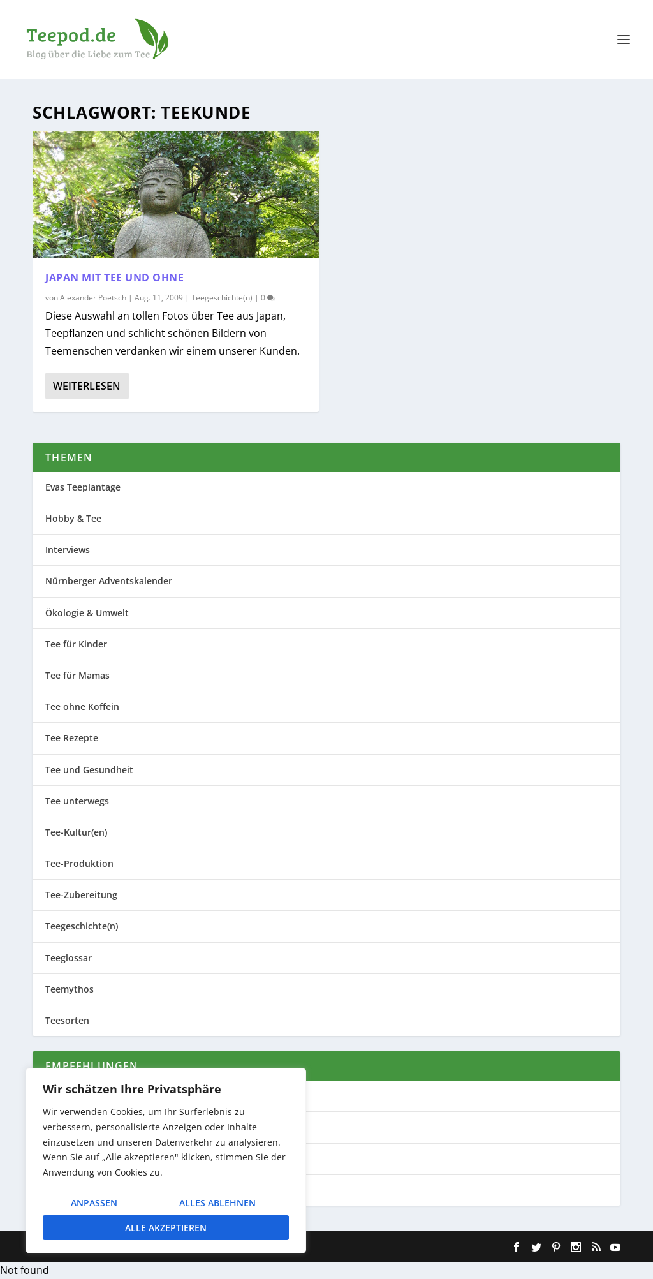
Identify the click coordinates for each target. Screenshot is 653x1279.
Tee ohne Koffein (82, 706)
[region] (166, 1160)
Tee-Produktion (79, 863)
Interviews (67, 549)
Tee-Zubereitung (81, 895)
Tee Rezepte (71, 738)
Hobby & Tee (73, 518)
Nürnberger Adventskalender (108, 581)
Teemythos (69, 989)
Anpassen (94, 1203)
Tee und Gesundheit (89, 770)
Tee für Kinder (76, 644)
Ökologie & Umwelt (87, 613)
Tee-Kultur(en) (76, 832)
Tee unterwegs (77, 801)
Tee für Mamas (77, 675)
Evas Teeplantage (83, 487)
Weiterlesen (87, 386)
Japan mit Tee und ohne (114, 277)
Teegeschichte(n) (222, 297)
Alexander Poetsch (93, 297)
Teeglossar (68, 958)
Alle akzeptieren (166, 1228)
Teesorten (67, 1020)
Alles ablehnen (217, 1203)
